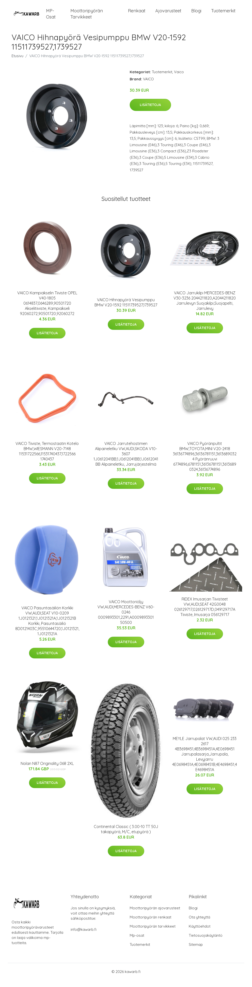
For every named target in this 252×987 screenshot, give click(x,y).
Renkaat (136, 14)
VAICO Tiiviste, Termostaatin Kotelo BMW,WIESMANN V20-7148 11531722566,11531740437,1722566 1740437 (47, 458)
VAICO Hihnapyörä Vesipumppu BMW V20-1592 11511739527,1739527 (125, 309)
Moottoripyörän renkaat (150, 924)
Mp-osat (137, 942)
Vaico (179, 78)
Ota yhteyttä (199, 924)
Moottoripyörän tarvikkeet (86, 17)
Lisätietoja (150, 112)
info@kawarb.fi (83, 936)
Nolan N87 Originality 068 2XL (47, 770)
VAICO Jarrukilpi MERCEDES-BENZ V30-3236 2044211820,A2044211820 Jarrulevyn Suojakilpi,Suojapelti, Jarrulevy (204, 308)
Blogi (196, 14)
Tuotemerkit (223, 14)
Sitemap (196, 951)
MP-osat (51, 17)
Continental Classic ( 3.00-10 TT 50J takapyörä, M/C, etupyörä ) (126, 836)
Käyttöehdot (199, 933)
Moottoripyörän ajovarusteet (155, 915)
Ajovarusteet (168, 14)
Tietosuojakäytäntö (205, 942)
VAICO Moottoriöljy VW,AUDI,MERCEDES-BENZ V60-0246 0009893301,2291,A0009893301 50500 (125, 619)
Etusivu (17, 62)
